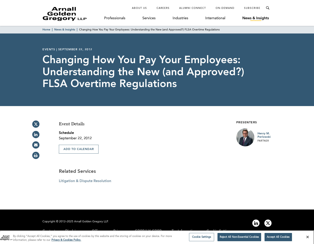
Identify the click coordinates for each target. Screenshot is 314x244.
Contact (48, 231)
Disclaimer (73, 231)
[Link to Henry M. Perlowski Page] (245, 137)
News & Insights (255, 18)
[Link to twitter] (268, 223)
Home (46, 29)
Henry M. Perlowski (264, 135)
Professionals (114, 18)
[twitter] (35, 124)
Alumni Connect (192, 8)
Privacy (119, 231)
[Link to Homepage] (72, 14)
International (215, 18)
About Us (139, 8)
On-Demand (225, 8)
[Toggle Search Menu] (268, 8)
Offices (97, 231)
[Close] (307, 238)
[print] (35, 155)
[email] (35, 145)
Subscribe (252, 8)
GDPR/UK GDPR (148, 231)
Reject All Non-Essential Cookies (239, 238)
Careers (163, 8)
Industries (180, 18)
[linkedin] (35, 134)
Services (149, 18)
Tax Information (184, 231)
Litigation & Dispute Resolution (85, 181)
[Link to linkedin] (256, 223)
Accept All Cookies (278, 238)
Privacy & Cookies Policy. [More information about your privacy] (66, 241)
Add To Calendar (78, 149)
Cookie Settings (219, 231)
